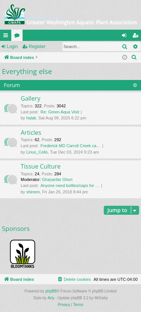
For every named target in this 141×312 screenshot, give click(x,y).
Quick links (7, 37)
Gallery (30, 98)
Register (37, 46)
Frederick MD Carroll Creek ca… (71, 145)
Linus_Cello (37, 152)
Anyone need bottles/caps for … (70, 185)
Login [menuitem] (126, 37)
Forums (18, 37)
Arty (51, 298)
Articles (31, 132)
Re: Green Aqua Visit (60, 112)
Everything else (27, 71)
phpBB (51, 291)
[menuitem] (134, 57)
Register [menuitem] (137, 37)
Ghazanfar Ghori (57, 179)
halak (31, 118)
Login (12, 46)
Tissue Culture (41, 166)
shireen (33, 192)
